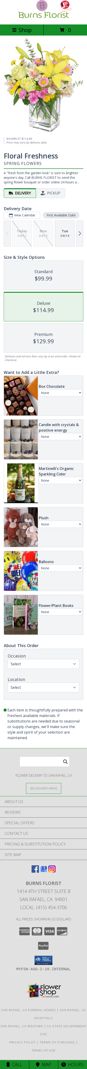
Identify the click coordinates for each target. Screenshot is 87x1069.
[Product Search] (44, 761)
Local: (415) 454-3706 (43, 907)
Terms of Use (44, 1050)
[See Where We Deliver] (43, 788)
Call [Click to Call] (14, 1064)
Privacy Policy (22, 1042)
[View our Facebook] (35, 871)
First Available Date (61, 215)
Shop (22, 30)
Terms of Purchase (57, 1042)
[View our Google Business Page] (43, 871)
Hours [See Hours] (72, 1064)
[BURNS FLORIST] (43, 17)
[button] (43, 960)
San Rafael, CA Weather (21, 1026)
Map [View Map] (43, 1064)
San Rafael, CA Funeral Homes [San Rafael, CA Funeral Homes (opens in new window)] (28, 1010)
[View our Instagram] (52, 871)
